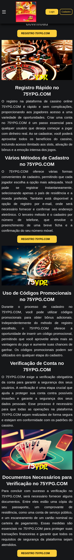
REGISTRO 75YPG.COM (37, 33)
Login (52, 11)
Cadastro (66, 11)
